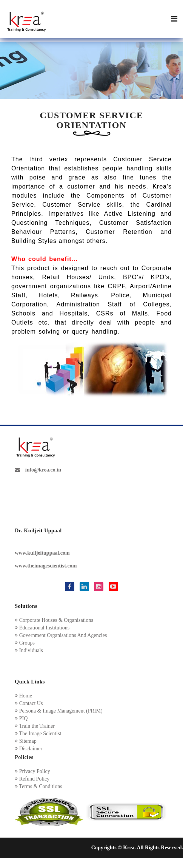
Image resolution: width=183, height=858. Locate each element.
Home (23, 696)
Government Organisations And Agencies (61, 635)
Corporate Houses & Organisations (54, 620)
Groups (25, 643)
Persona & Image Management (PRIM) (58, 711)
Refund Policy (32, 779)
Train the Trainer (35, 726)
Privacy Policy (32, 771)
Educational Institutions (42, 628)
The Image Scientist (38, 733)
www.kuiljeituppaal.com (42, 553)
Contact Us (29, 703)
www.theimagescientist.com (46, 566)
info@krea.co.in (38, 470)
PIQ (21, 718)
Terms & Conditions (38, 786)
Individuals (29, 650)
